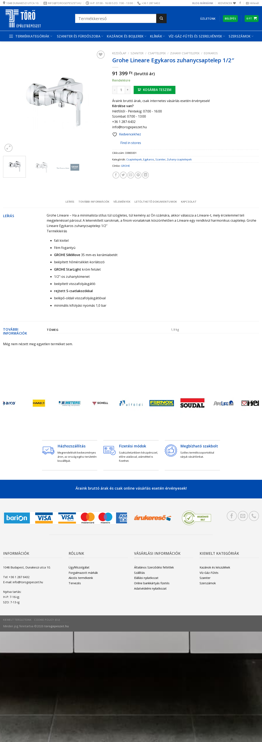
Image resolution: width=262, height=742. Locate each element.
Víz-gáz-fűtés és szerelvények (197, 36)
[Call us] (254, 516)
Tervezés (75, 583)
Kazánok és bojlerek (126, 36)
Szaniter (137, 53)
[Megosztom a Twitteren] (123, 175)
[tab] (69, 201)
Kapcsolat (188, 201)
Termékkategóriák (30, 36)
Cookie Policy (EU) (47, 620)
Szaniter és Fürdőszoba (80, 36)
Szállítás (139, 573)
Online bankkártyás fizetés (151, 583)
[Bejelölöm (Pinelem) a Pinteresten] (138, 175)
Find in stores (127, 143)
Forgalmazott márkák (83, 573)
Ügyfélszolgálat (79, 567)
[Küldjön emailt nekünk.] (243, 516)
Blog (195, 3)
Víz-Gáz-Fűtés (209, 573)
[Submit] (161, 18)
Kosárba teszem (157, 89)
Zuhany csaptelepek (185, 53)
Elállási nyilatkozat (146, 578)
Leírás (70, 201)
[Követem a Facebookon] (240, 3)
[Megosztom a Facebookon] (116, 175)
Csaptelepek (157, 53)
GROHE (125, 166)
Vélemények (122, 201)
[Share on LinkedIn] (145, 175)
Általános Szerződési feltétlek (154, 567)
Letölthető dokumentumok (155, 201)
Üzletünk (208, 18)
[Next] (250, 404)
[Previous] (12, 404)
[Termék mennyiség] (121, 90)
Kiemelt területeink (17, 620)
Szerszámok (241, 36)
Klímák (157, 36)
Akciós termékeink (81, 578)
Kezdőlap (119, 53)
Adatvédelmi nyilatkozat (150, 588)
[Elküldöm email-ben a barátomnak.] (130, 175)
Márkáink (206, 3)
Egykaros (211, 53)
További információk (94, 201)
